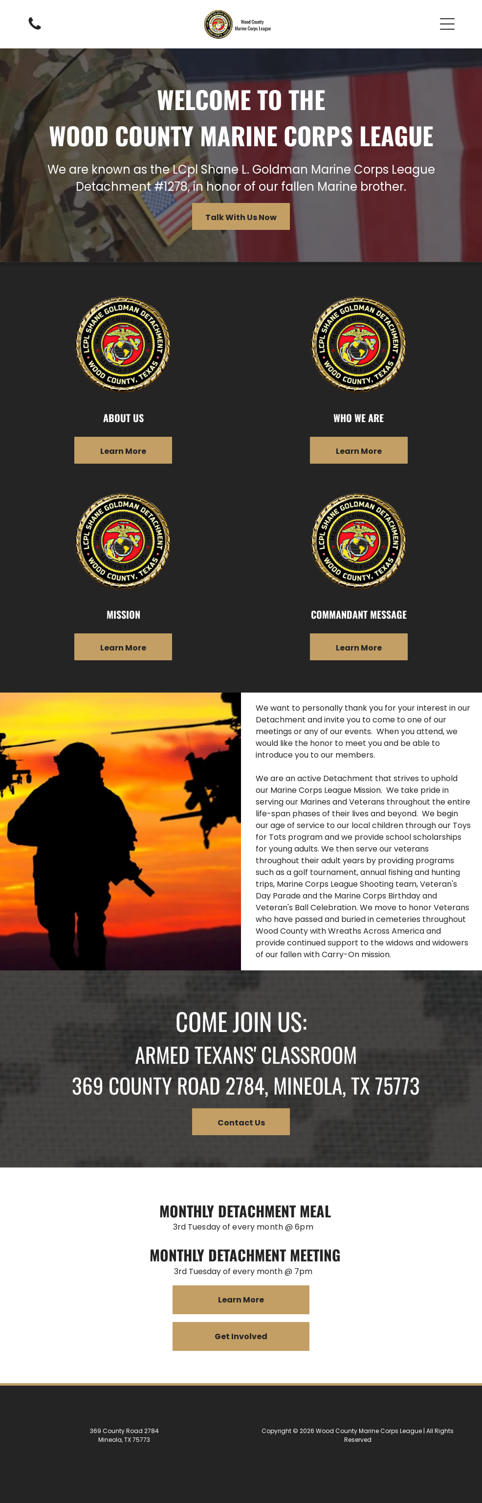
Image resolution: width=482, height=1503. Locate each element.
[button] (447, 24)
